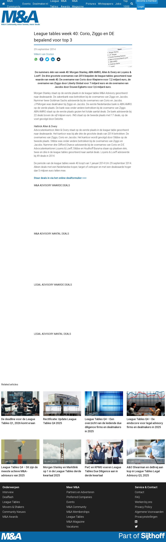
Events (26, 3)
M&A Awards (10, 516)
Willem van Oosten (44, 54)
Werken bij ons (143, 502)
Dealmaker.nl (40, 3)
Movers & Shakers (13, 506)
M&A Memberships (77, 511)
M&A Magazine (75, 521)
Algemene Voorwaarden (149, 511)
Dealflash (7, 497)
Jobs (118, 3)
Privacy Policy (143, 506)
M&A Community (76, 506)
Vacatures (72, 526)
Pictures (91, 3)
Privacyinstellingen (146, 516)
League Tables (11, 502)
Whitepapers (105, 3)
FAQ (137, 497)
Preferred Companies (79, 497)
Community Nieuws (14, 511)
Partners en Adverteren (80, 492)
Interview (8, 492)
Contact (139, 492)
